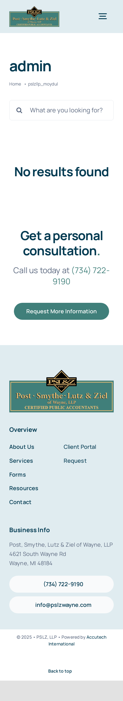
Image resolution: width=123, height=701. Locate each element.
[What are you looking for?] (61, 110)
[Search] (19, 110)
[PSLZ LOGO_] (34, 9)
